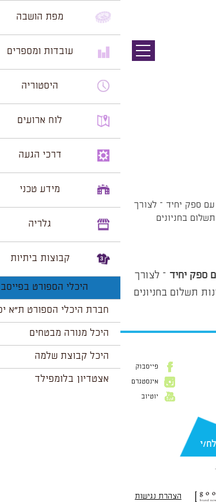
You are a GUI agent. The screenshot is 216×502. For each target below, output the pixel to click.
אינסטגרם (24, 381)
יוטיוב (29, 396)
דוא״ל (199, 426)
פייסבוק (26, 366)
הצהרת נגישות (37, 496)
